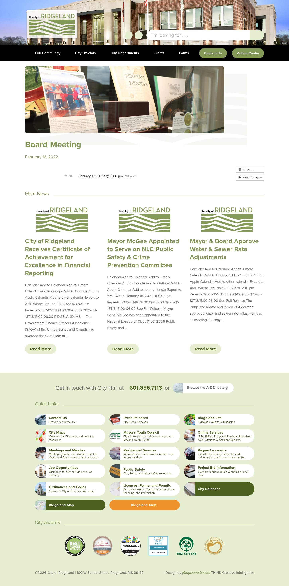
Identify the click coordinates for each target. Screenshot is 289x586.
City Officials (85, 53)
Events (158, 53)
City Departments (124, 53)
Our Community (47, 53)
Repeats (130, 176)
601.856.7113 (145, 388)
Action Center (248, 53)
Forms (184, 53)
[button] (250, 177)
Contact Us (213, 53)
